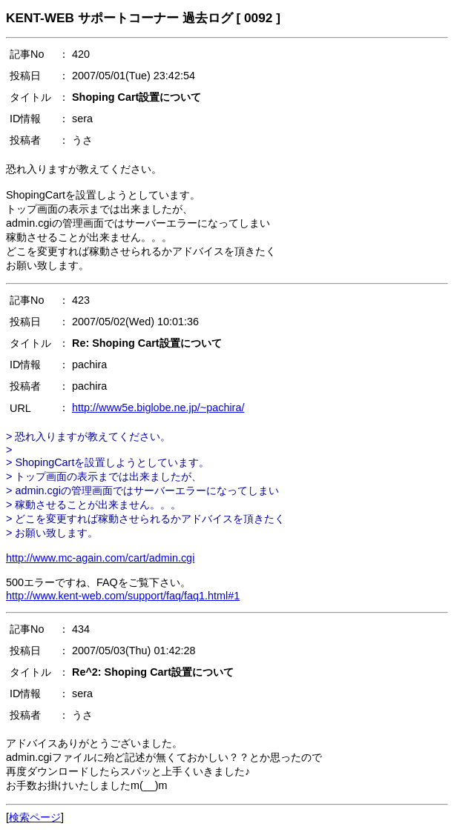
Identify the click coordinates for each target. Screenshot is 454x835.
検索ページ (35, 817)
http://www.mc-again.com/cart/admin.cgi (100, 558)
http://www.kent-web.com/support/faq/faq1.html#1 (123, 596)
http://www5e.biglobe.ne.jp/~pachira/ (158, 407)
